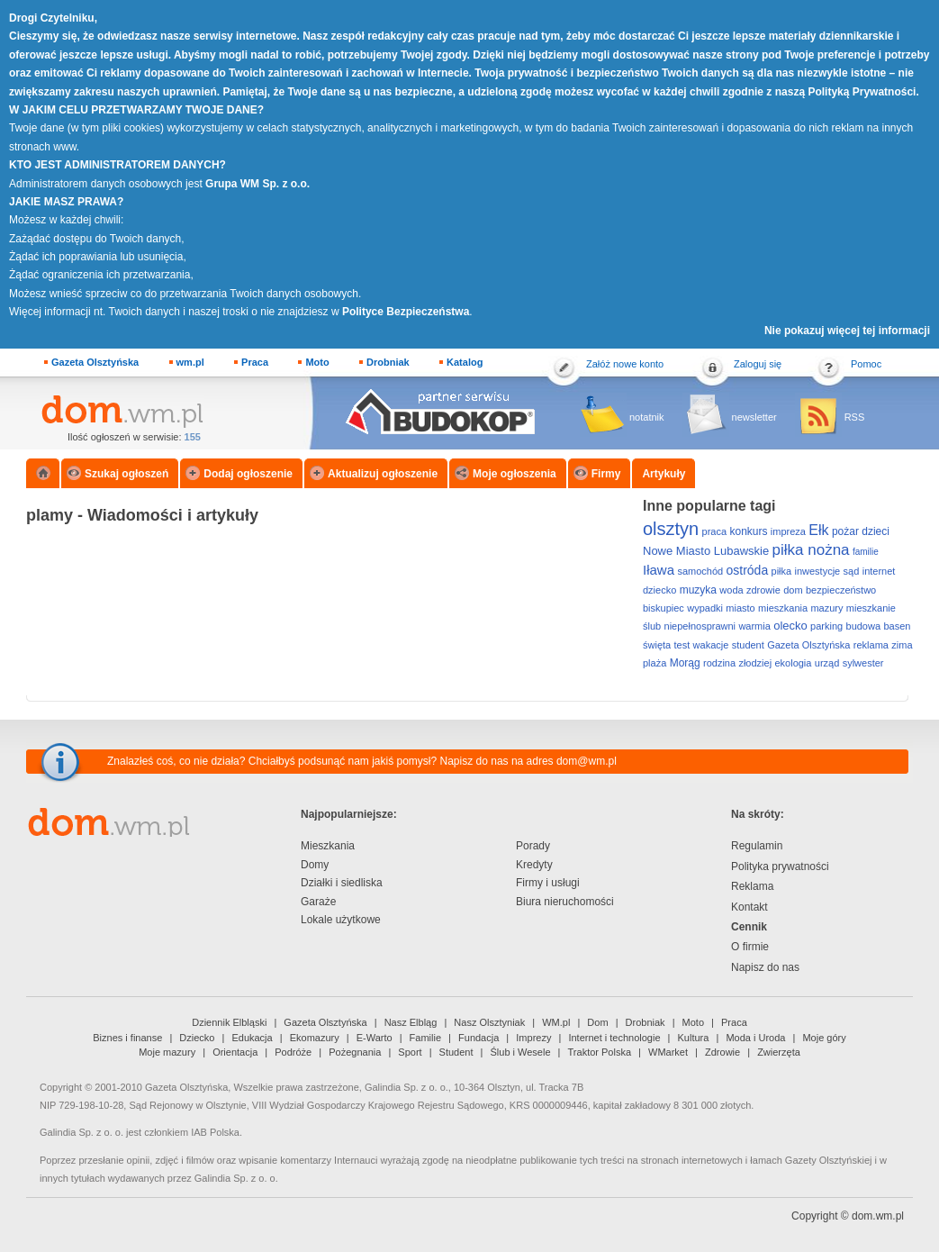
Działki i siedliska (342, 882)
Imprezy (533, 1037)
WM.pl (556, 1022)
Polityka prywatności (780, 866)
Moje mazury (167, 1052)
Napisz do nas (765, 967)
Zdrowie (722, 1052)
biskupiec (663, 608)
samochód (700, 571)
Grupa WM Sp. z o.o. (257, 183)
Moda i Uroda (755, 1037)
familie (866, 552)
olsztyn (671, 529)
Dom (597, 1022)
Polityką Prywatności (862, 92)
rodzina (719, 663)
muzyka (698, 590)
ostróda (747, 570)
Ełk (818, 530)
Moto (317, 362)
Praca (254, 362)
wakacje (711, 645)
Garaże (318, 901)
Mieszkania (328, 845)
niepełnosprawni (700, 626)
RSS (854, 417)
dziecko (659, 590)
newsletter (754, 417)
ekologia (792, 663)
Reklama (752, 886)
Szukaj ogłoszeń (126, 473)
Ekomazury (314, 1037)
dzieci (875, 531)
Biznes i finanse (127, 1037)
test (682, 645)
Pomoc (866, 363)
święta (657, 645)
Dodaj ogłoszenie (248, 473)
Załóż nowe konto (625, 363)
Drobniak (388, 362)
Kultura (693, 1037)
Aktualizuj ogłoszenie (383, 473)
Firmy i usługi (548, 882)
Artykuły (663, 473)
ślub (652, 626)
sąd (852, 571)
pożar (845, 531)
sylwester (863, 663)
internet (879, 571)
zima (901, 645)
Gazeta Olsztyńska (95, 362)
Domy (315, 864)
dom (792, 590)
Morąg (685, 663)
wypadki (705, 608)
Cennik (749, 927)
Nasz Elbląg (411, 1022)
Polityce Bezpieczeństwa (405, 311)
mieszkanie (871, 608)
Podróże (293, 1052)
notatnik (646, 417)
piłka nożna (811, 549)
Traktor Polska (600, 1052)
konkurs (748, 531)
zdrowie (763, 590)
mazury (826, 608)
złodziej (755, 663)
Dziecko (196, 1037)
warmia (754, 626)
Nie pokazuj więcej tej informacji (847, 330)
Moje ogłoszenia (514, 473)
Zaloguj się (757, 363)
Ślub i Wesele (521, 1052)
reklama (871, 645)
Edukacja (251, 1037)
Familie (425, 1037)
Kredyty (534, 864)
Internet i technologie (614, 1037)
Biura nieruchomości (565, 901)
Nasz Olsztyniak (489, 1022)
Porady (533, 845)
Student (456, 1052)
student (748, 645)
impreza (788, 531)
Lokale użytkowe (341, 919)
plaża (654, 663)
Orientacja (234, 1052)
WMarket (668, 1052)
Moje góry (823, 1037)
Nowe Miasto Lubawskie (706, 551)
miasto (740, 608)
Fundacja (478, 1037)
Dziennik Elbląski (229, 1022)
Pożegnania (355, 1052)
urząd (827, 663)
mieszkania (783, 608)
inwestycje (818, 571)
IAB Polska (215, 1132)
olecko (790, 625)
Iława (658, 569)
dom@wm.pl (586, 761)
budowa (863, 626)
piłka (782, 571)
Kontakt (749, 907)
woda (731, 590)
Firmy (606, 473)
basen (896, 626)
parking (826, 626)
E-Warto (375, 1037)
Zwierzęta (778, 1052)
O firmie (750, 946)
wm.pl (190, 362)
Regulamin (756, 845)
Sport (409, 1052)
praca (714, 531)
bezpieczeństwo (841, 590)
